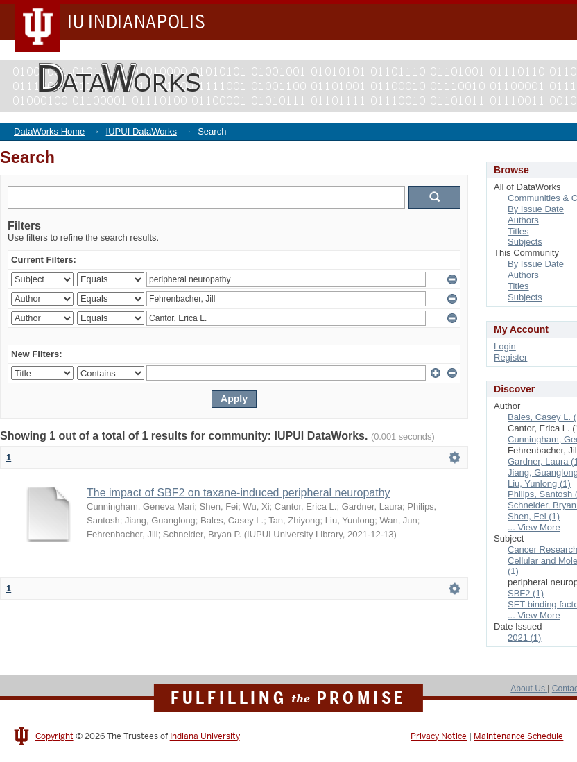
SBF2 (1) (526, 593)
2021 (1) (524, 637)
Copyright (54, 736)
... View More (534, 527)
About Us (528, 688)
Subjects (525, 241)
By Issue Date (536, 209)
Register (510, 357)
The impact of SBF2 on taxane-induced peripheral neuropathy (238, 493)
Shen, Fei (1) (534, 516)
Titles (518, 231)
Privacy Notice (439, 736)
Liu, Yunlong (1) (539, 483)
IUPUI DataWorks (141, 131)
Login (505, 346)
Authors (523, 220)
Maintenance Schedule (518, 736)
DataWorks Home (49, 131)
